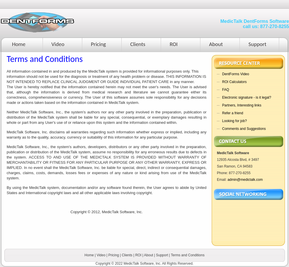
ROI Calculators (234, 82)
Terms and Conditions (187, 255)
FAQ (225, 90)
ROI (174, 44)
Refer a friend (232, 113)
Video (58, 44)
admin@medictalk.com (245, 180)
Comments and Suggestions (244, 129)
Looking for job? (234, 121)
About (216, 44)
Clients (137, 44)
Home (19, 44)
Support (257, 44)
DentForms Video (235, 74)
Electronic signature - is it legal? (246, 97)
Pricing (98, 44)
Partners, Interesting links (241, 105)
